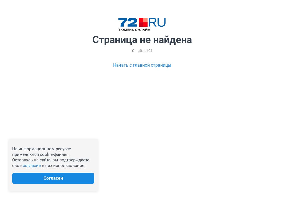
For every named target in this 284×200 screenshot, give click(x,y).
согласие (32, 165)
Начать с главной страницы (142, 65)
